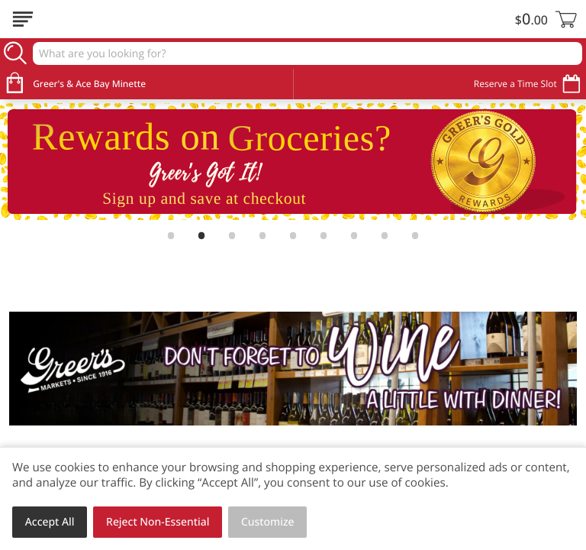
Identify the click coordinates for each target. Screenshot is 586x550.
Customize (268, 522)
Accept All (50, 522)
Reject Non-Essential (157, 522)
